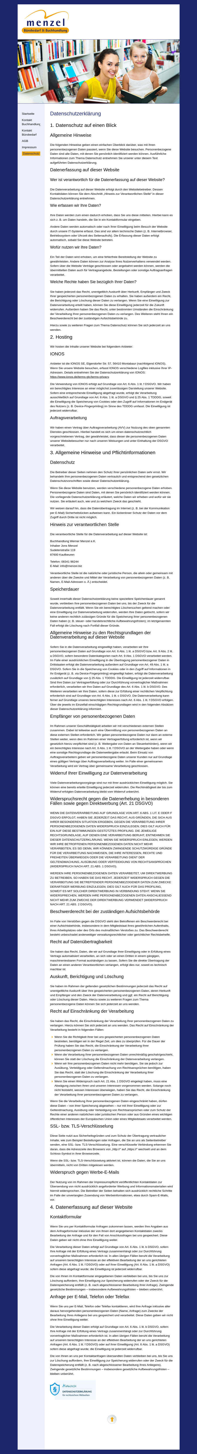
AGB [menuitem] (25, 141)
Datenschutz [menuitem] (31, 153)
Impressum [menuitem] (29, 147)
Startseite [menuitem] (28, 113)
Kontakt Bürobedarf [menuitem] (29, 132)
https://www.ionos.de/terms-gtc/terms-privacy (79, 376)
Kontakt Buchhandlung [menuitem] (31, 122)
